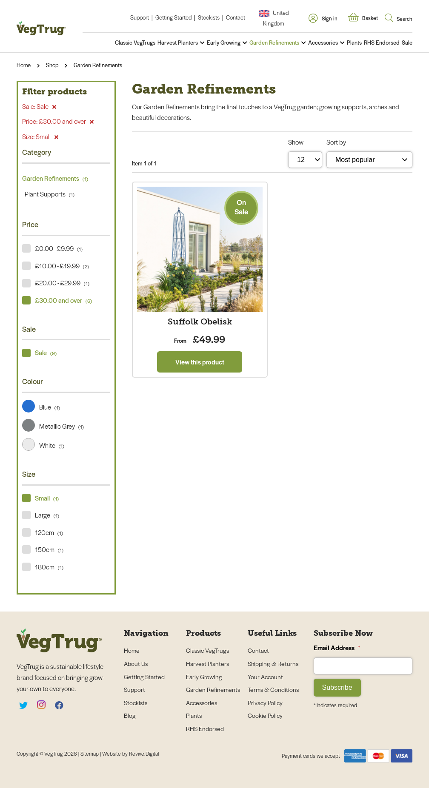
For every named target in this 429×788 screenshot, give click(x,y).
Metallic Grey (53, 425)
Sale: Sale (39, 106)
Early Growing (223, 42)
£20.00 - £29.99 (62, 282)
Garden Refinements (274, 42)
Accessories (323, 42)
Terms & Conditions (273, 689)
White (43, 445)
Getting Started (173, 17)
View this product (199, 361)
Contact (235, 17)
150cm (49, 549)
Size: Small (40, 136)
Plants (354, 42)
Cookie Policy (265, 715)
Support (139, 17)
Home (24, 65)
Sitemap (90, 753)
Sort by (336, 141)
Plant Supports (48, 193)
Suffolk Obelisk (200, 321)
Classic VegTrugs (135, 42)
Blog (130, 715)
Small (47, 497)
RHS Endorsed (382, 42)
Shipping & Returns (273, 663)
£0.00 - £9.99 (59, 248)
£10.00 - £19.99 (62, 265)
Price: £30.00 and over (58, 121)
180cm (49, 566)
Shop (52, 65)
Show (295, 141)
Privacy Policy (265, 702)
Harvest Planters (177, 42)
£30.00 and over (63, 300)
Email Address (337, 647)
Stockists (209, 17)
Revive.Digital (144, 753)
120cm (49, 532)
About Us (136, 663)
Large (47, 514)
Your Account (265, 676)
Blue (41, 406)
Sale (407, 42)
